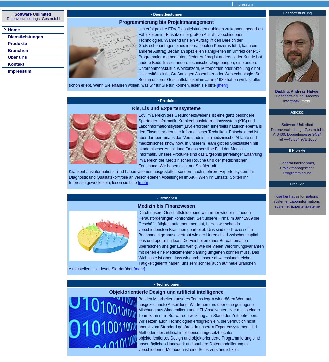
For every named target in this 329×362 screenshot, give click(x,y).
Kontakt (16, 64)
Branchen (18, 50)
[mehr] (222, 85)
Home (14, 29)
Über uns (17, 57)
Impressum (243, 4)
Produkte (17, 43)
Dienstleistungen (25, 36)
